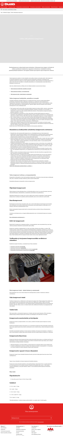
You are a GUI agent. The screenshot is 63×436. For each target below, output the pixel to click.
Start (1, 12)
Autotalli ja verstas (12, 7)
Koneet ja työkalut (4, 7)
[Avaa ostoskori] (61, 5)
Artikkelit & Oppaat (6, 12)
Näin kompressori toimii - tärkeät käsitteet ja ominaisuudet (21, 94)
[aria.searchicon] (1, 9)
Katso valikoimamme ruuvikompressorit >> (17, 217)
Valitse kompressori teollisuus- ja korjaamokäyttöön (20, 91)
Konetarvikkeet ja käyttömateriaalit (22, 7)
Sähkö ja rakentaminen (46, 7)
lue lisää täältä (22, 246)
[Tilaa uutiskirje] (51, 417)
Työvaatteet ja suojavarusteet (35, 7)
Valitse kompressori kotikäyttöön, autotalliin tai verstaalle (21, 88)
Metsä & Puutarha (54, 7)
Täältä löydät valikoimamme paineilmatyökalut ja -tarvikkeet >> (21, 165)
